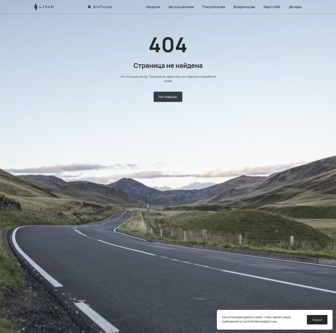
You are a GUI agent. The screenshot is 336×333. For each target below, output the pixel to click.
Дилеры (295, 6)
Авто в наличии (181, 6)
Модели (153, 6)
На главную (168, 96)
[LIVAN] (44, 6)
